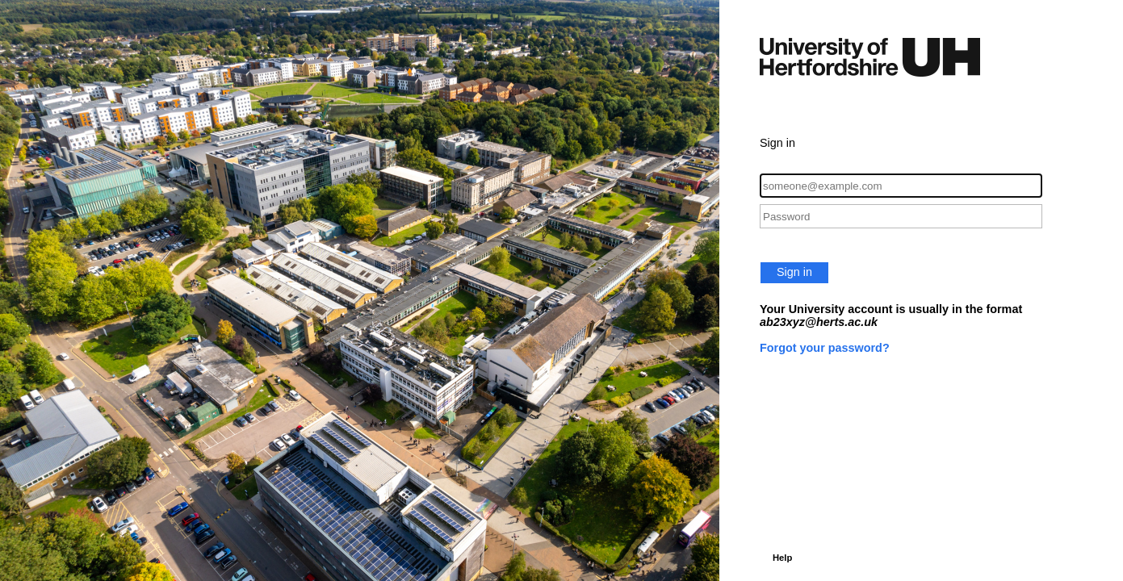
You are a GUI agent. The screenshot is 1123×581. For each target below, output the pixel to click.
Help (782, 557)
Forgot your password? (825, 347)
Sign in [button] (794, 271)
